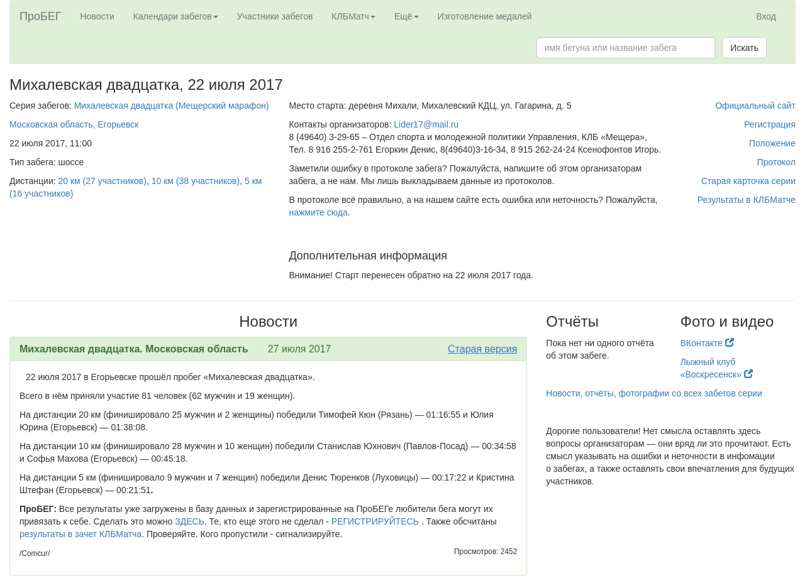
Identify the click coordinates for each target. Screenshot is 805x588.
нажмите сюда (318, 212)
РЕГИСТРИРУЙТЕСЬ (375, 521)
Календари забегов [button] (175, 16)
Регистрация (770, 124)
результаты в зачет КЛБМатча (80, 534)
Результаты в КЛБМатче (746, 200)
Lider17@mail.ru (426, 124)
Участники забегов (275, 16)
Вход (766, 16)
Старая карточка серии (748, 181)
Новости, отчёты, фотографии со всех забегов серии (654, 393)
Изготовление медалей (485, 16)
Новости (97, 16)
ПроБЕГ (40, 16)
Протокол (776, 162)
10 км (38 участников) (196, 181)
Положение (772, 143)
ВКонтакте (707, 343)
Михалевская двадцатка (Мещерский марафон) (171, 106)
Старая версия (482, 349)
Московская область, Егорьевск (73, 124)
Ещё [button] (406, 16)
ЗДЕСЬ (189, 521)
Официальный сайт (755, 106)
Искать (744, 48)
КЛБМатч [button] (353, 16)
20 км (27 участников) (102, 181)
